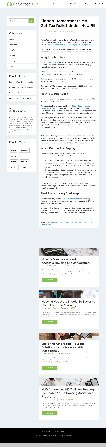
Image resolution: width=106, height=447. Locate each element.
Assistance (61, 4)
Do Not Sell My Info (49, 435)
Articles (46, 4)
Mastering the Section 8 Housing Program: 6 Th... (22, 87)
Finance (77, 4)
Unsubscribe (46, 431)
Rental (97, 4)
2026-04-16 (71, 308)
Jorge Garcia (51, 31)
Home (39, 4)
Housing (85, 4)
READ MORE (50, 280)
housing (14, 167)
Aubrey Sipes (52, 266)
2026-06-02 (71, 266)
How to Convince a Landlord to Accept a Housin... (22, 98)
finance (14, 162)
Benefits (69, 4)
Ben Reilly (50, 354)
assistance (24, 150)
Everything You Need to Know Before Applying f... (22, 82)
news (22, 156)
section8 (24, 162)
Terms (62, 431)
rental (13, 150)
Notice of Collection (65, 435)
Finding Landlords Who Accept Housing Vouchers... (22, 93)
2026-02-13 (68, 354)
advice (13, 156)
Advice (53, 4)
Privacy (55, 431)
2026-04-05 (70, 31)
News (91, 4)
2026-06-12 (70, 399)
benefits (24, 167)
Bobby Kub (51, 399)
